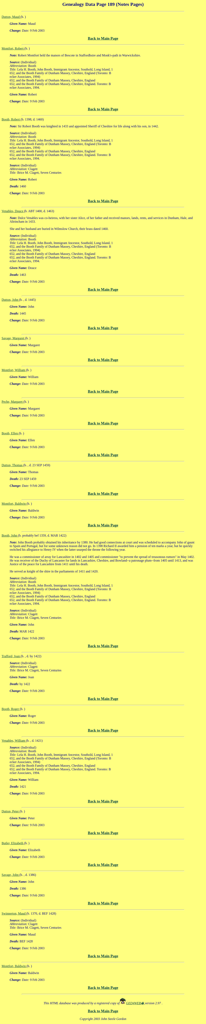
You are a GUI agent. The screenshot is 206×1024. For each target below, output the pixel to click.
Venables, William (14, 740)
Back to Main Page (103, 38)
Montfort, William (14, 370)
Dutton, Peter (11, 811)
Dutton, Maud (11, 17)
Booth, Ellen (10, 433)
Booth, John (10, 535)
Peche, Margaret (13, 401)
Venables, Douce (13, 211)
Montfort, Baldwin (14, 503)
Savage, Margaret (13, 338)
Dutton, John (10, 299)
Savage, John (10, 875)
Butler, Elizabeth (13, 843)
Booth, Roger (11, 709)
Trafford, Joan (11, 656)
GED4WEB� (135, 1003)
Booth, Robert (11, 119)
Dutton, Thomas (12, 465)
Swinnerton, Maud (14, 913)
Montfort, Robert (13, 48)
